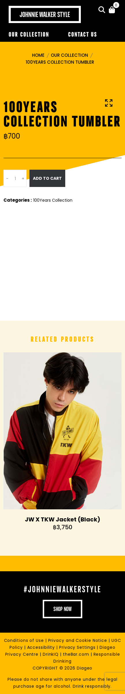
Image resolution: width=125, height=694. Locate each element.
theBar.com (77, 654)
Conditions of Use (24, 640)
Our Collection (29, 34)
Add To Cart (47, 178)
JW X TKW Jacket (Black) (62, 519)
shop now (62, 609)
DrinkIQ (51, 654)
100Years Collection (52, 200)
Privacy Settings (78, 647)
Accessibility (42, 647)
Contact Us (82, 34)
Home (38, 55)
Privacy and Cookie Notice (78, 640)
